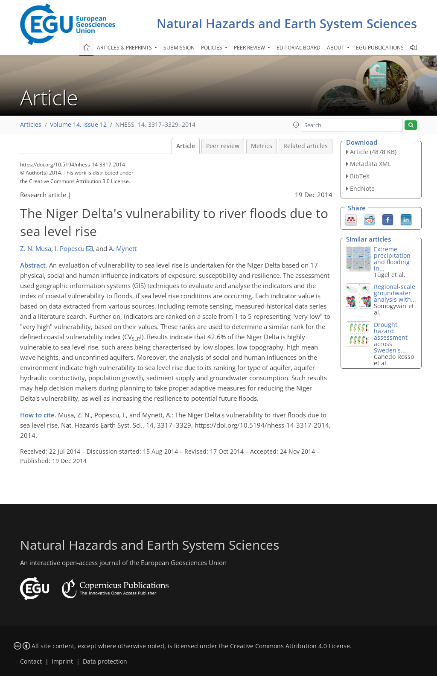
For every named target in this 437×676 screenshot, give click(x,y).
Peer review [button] (250, 47)
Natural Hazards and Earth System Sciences (287, 23)
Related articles (305, 146)
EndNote (362, 188)
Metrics (261, 146)
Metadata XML (370, 164)
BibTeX (360, 176)
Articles (30, 124)
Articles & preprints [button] (125, 47)
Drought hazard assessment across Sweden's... (391, 337)
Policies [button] (212, 47)
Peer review (222, 146)
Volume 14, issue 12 (78, 124)
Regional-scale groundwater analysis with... (395, 293)
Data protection (105, 661)
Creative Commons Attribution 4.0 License (290, 646)
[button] (296, 124)
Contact (31, 661)
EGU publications (380, 47)
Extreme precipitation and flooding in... (392, 258)
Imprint (62, 661)
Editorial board (298, 47)
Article (185, 146)
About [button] (336, 47)
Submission (179, 47)
